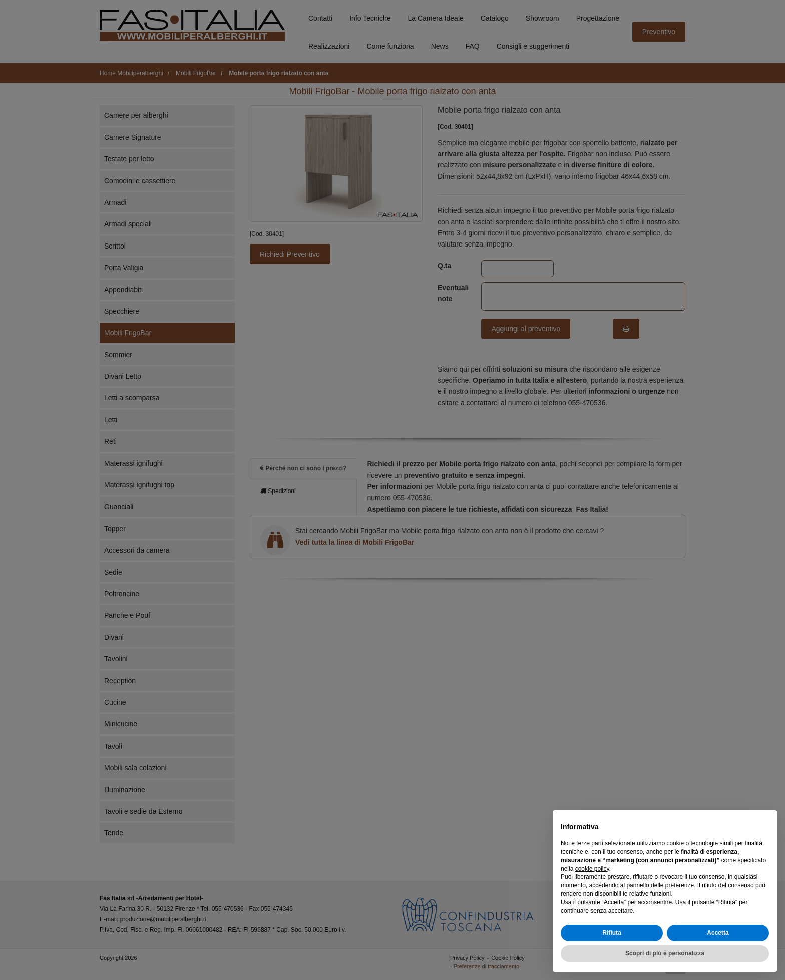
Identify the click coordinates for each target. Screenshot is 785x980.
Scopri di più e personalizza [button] (664, 953)
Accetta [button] (717, 932)
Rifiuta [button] (611, 932)
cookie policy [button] (592, 868)
